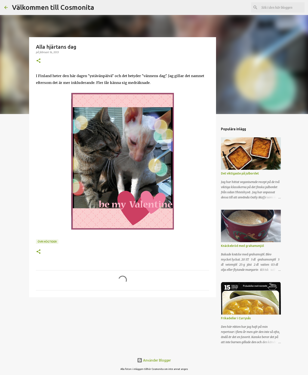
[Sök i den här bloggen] (282, 7)
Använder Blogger (154, 360)
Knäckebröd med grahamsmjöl (242, 246)
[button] (38, 61)
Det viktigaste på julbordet (240, 173)
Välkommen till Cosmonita (53, 7)
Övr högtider (47, 241)
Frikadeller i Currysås (236, 318)
